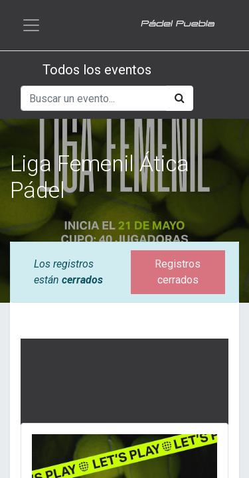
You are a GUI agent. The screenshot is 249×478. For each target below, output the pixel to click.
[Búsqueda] (179, 98)
